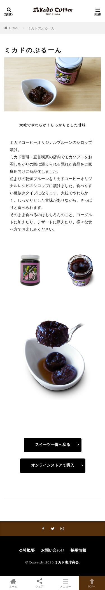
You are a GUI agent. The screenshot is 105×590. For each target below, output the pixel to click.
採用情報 (78, 550)
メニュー (66, 583)
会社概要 (27, 550)
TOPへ (92, 583)
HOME (14, 28)
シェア (39, 583)
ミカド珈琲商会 (66, 562)
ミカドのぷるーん (41, 28)
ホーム (13, 583)
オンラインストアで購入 (52, 465)
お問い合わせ (52, 550)
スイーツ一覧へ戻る (52, 444)
